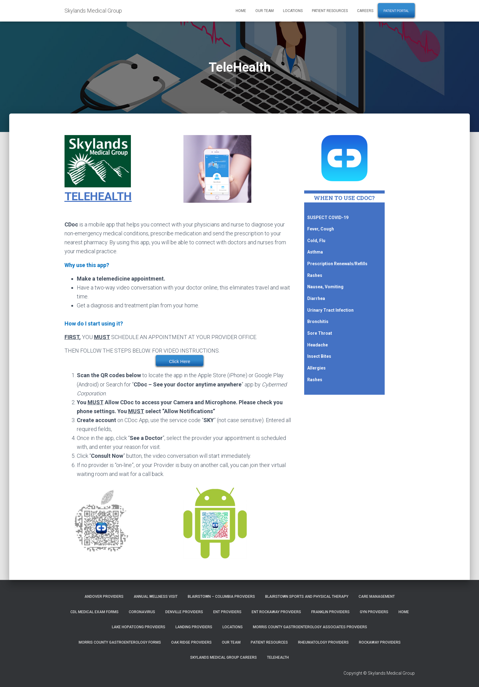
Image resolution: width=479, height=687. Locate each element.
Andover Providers (104, 596)
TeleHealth (278, 657)
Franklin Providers (330, 612)
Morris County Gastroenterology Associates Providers (310, 627)
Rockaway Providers (380, 642)
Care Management (377, 596)
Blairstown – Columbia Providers (221, 596)
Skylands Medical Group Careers (223, 657)
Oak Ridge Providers (191, 642)
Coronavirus (142, 612)
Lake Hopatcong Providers (138, 627)
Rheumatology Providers (323, 642)
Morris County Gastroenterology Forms (120, 642)
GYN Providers (374, 612)
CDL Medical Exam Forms (94, 612)
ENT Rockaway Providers (276, 612)
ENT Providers (227, 612)
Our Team (264, 11)
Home (241, 11)
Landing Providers (193, 627)
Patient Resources (330, 11)
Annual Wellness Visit (156, 596)
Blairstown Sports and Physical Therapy (306, 596)
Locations (293, 11)
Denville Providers (184, 612)
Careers (365, 11)
